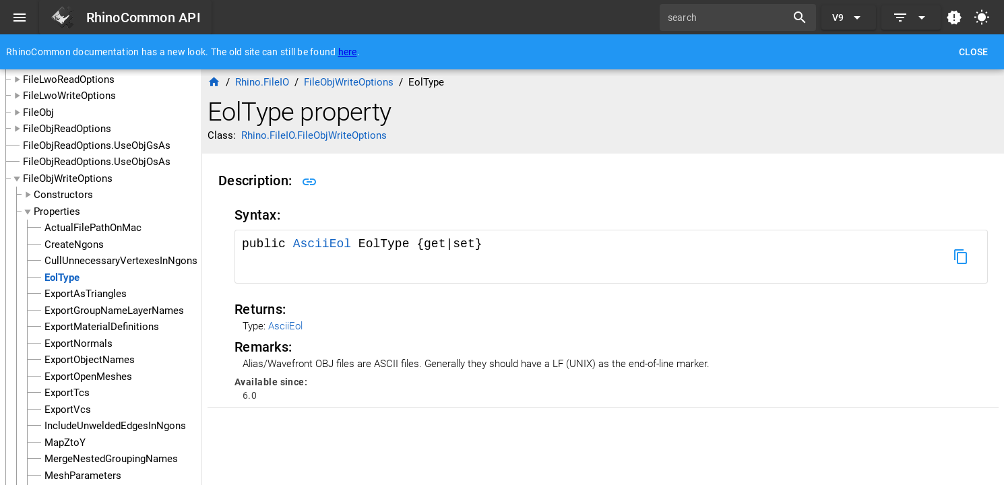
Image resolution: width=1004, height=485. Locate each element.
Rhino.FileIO (262, 82)
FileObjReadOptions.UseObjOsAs (96, 162)
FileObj (38, 112)
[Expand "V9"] (848, 17)
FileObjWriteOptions (68, 178)
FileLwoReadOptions (69, 79)
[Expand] (911, 17)
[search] (728, 17)
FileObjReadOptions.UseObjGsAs (96, 145)
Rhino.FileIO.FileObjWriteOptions (314, 135)
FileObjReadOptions (67, 129)
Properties (57, 211)
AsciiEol (325, 244)
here (347, 51)
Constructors (63, 195)
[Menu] (19, 17)
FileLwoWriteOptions (69, 96)
